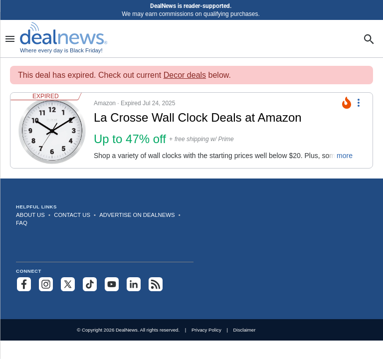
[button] (185, 130)
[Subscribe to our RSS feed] (156, 284)
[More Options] (359, 102)
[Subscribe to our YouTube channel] (112, 284)
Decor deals (185, 75)
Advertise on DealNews (137, 215)
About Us (30, 215)
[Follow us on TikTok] (90, 284)
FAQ (21, 223)
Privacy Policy (206, 330)
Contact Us (72, 215)
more (345, 156)
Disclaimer (244, 330)
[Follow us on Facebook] (24, 284)
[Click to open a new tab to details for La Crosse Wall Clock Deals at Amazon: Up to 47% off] (52, 130)
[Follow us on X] (68, 284)
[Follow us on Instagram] (46, 284)
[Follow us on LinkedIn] (134, 284)
